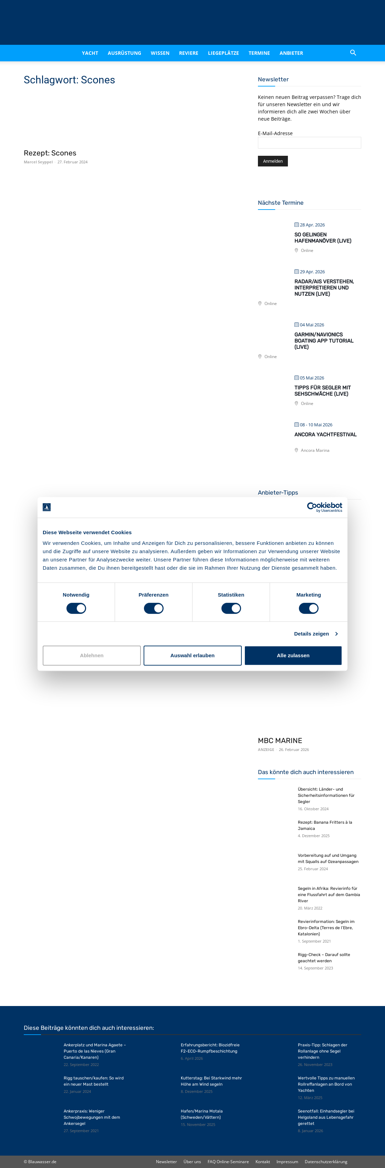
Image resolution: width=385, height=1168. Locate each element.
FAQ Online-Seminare (228, 1162)
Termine (259, 53)
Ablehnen (91, 655)
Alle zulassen (293, 655)
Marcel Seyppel (38, 161)
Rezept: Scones (50, 153)
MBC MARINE (280, 740)
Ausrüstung (124, 53)
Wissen (160, 53)
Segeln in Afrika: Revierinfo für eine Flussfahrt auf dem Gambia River (329, 894)
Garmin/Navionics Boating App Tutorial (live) (323, 341)
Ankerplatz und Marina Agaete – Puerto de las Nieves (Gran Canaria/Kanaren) (95, 1051)
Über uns (192, 1162)
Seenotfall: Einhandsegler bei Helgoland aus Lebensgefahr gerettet (326, 1117)
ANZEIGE (266, 749)
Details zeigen (311, 634)
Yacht (90, 53)
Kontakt (263, 1162)
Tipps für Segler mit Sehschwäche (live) (322, 391)
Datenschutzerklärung (326, 1162)
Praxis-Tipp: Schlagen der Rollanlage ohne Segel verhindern (322, 1051)
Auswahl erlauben (192, 655)
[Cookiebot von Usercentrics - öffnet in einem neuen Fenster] (312, 507)
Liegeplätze (223, 53)
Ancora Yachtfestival (325, 434)
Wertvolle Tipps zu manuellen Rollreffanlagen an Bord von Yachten (326, 1084)
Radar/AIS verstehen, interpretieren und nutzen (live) (324, 287)
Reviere (188, 53)
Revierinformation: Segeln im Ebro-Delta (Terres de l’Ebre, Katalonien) (326, 927)
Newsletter (166, 1162)
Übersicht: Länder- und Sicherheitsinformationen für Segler (326, 795)
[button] (353, 53)
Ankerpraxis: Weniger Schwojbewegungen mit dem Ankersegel (92, 1117)
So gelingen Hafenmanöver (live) (322, 238)
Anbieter (291, 53)
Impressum (287, 1162)
